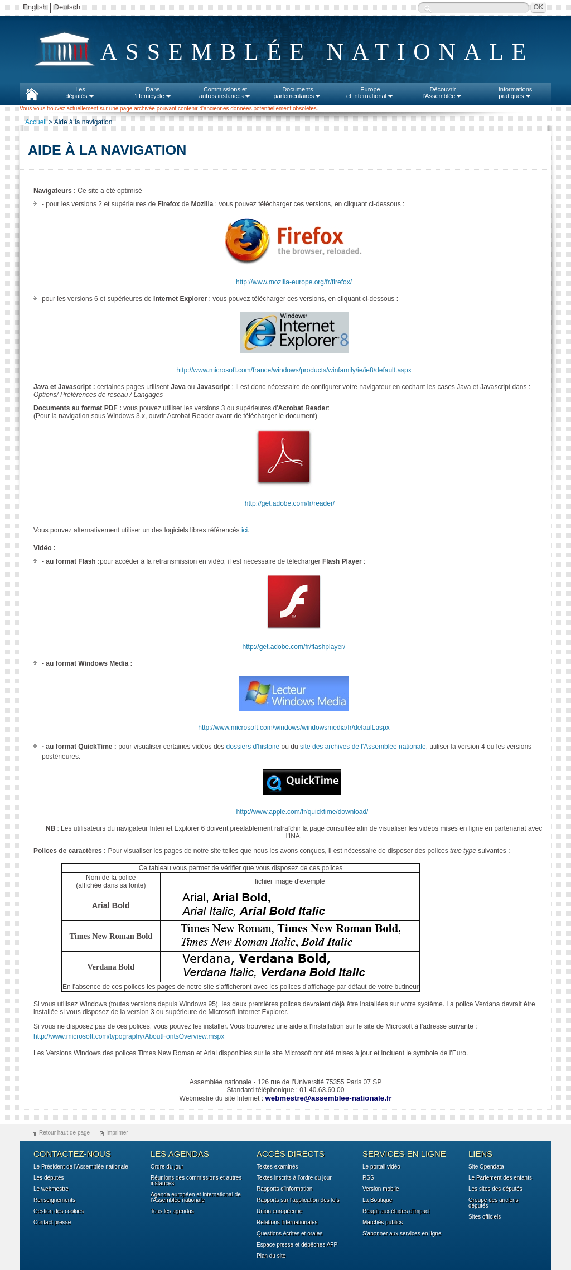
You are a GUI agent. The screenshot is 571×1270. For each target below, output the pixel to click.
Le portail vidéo (381, 1167)
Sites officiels (484, 1217)
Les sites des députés (495, 1189)
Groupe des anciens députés (493, 1203)
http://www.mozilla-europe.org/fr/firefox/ (294, 282)
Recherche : (427, 8)
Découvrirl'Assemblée (443, 92)
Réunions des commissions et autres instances (196, 1180)
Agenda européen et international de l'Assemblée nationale (196, 1197)
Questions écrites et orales (289, 1234)
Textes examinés (277, 1167)
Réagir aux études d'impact (396, 1211)
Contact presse (52, 1222)
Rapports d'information (284, 1189)
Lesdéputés (80, 92)
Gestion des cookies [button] (58, 1211)
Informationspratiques (516, 92)
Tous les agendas (172, 1211)
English (35, 7)
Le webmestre (51, 1189)
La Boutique (377, 1200)
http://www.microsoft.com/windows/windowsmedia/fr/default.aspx (293, 727)
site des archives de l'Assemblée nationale (363, 746)
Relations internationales (287, 1222)
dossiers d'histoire (253, 746)
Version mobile (380, 1189)
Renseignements (54, 1200)
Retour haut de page (64, 1133)
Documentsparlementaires (298, 92)
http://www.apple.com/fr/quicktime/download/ (302, 812)
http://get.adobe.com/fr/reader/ (290, 503)
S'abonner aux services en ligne (401, 1234)
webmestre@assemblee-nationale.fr (328, 1098)
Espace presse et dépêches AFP (297, 1245)
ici (244, 530)
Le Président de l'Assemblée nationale (80, 1167)
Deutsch (67, 7)
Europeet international (370, 92)
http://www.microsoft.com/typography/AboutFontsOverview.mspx (128, 1036)
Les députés (48, 1178)
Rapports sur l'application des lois (298, 1200)
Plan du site (271, 1256)
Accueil (36, 122)
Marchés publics (382, 1222)
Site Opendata (486, 1167)
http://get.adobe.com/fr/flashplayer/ (294, 647)
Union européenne (279, 1211)
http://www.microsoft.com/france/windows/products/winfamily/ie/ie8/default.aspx (294, 370)
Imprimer (117, 1133)
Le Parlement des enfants (500, 1178)
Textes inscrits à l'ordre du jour (294, 1178)
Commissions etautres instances (225, 92)
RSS (368, 1178)
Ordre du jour (167, 1167)
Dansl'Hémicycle (152, 92)
